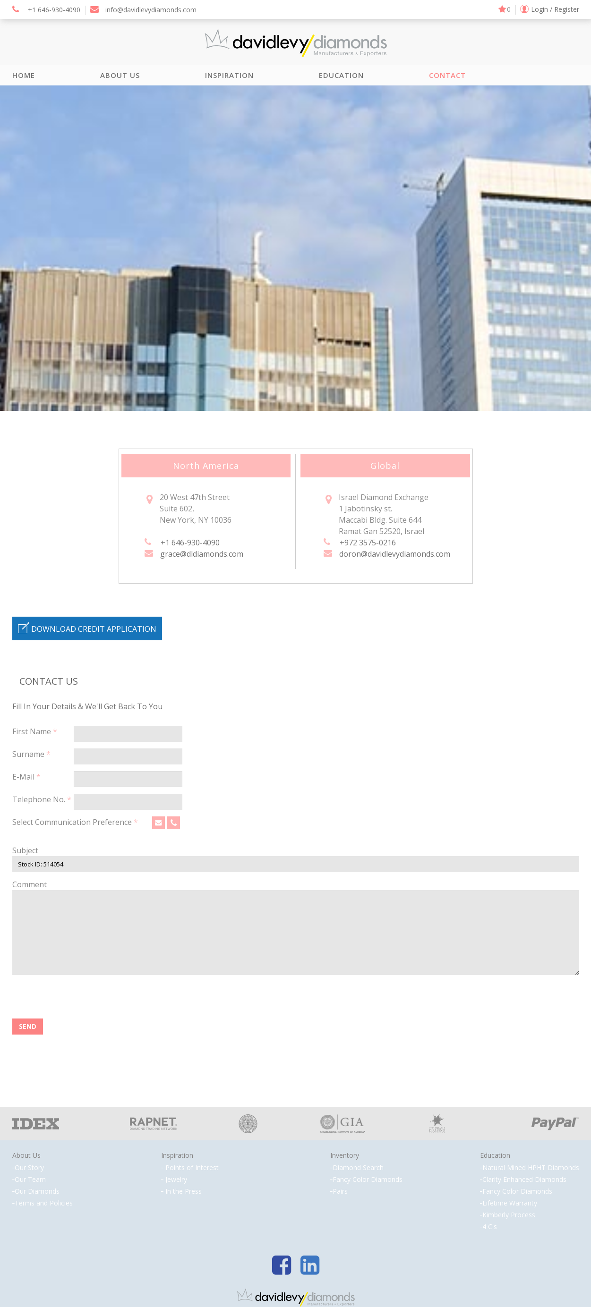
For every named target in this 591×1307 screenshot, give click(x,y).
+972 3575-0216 (368, 542)
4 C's (489, 1226)
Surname (31, 754)
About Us (120, 75)
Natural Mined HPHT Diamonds (530, 1167)
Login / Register (555, 9)
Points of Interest (192, 1167)
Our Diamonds (37, 1191)
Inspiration (229, 75)
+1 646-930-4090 (46, 9)
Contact (447, 75)
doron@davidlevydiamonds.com (394, 554)
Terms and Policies (44, 1203)
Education (341, 75)
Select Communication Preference (75, 822)
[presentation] (84, 1000)
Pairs (340, 1191)
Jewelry (176, 1179)
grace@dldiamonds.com (201, 554)
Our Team (30, 1179)
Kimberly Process (508, 1215)
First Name (34, 731)
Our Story (29, 1167)
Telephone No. (41, 799)
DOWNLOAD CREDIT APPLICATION (87, 628)
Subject (25, 850)
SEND (27, 1026)
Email (157, 825)
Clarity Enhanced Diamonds (524, 1179)
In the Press (183, 1191)
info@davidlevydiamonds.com (143, 9)
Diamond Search (358, 1167)
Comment (29, 884)
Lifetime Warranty (509, 1203)
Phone (172, 825)
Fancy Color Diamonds (368, 1179)
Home (23, 75)
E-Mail (26, 776)
